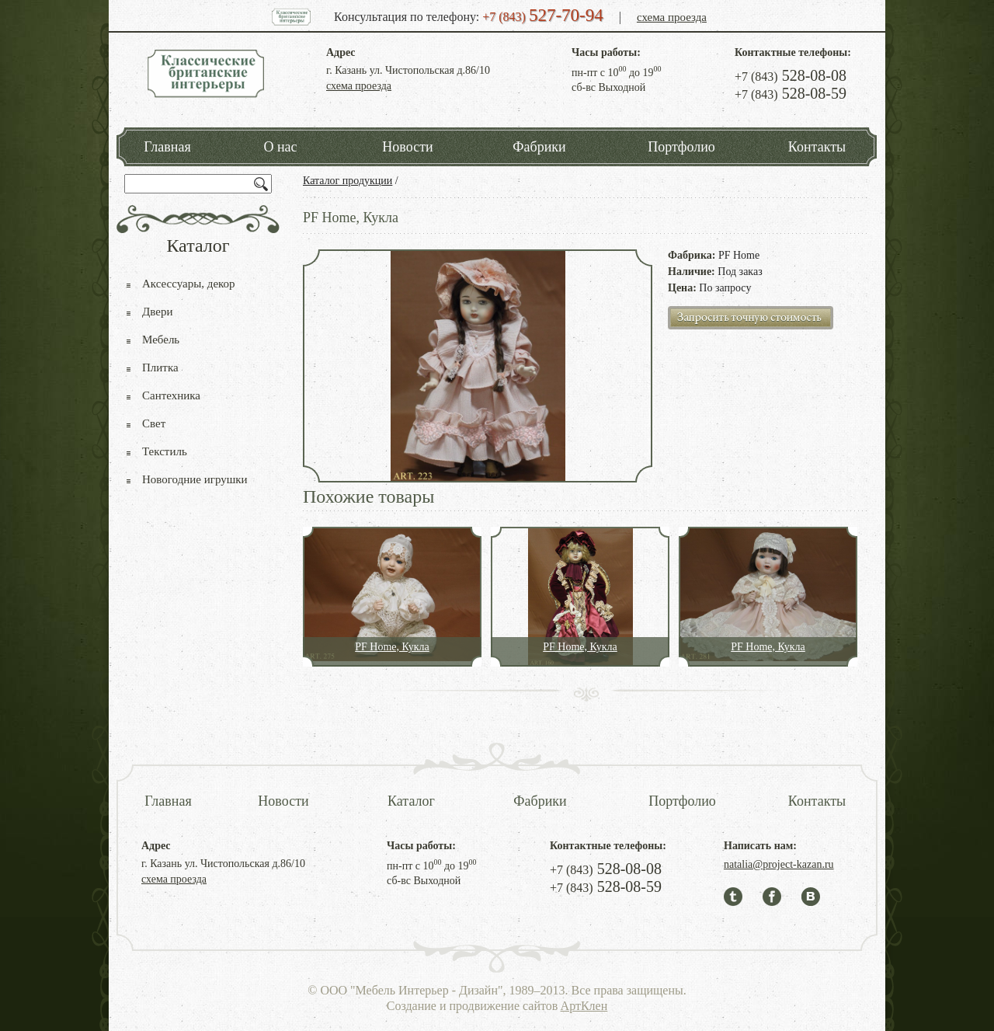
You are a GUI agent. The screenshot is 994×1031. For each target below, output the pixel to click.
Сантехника (171, 395)
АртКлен (584, 1005)
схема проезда (672, 17)
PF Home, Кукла (392, 647)
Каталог (411, 801)
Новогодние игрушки (195, 479)
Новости (407, 147)
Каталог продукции (347, 180)
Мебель (160, 339)
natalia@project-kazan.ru (779, 864)
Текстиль (164, 451)
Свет (153, 423)
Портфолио (681, 147)
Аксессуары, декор (188, 283)
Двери (157, 311)
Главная (167, 147)
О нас (280, 147)
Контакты (817, 147)
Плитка (160, 367)
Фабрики (539, 147)
